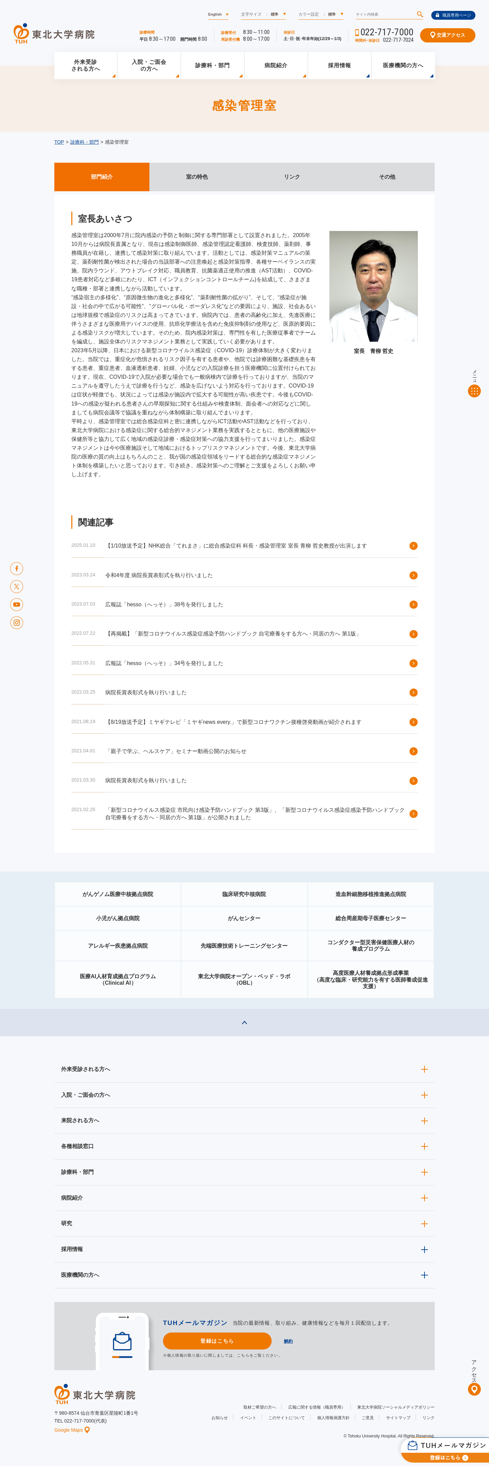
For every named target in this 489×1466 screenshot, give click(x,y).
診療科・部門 (212, 65)
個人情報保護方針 (333, 1417)
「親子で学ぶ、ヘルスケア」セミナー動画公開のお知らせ (176, 751)
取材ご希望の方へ (259, 1407)
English (215, 14)
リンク (428, 1417)
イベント (248, 1417)
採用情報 (339, 65)
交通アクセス (447, 35)
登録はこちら (217, 1341)
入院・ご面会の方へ (149, 65)
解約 (288, 1341)
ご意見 (368, 1417)
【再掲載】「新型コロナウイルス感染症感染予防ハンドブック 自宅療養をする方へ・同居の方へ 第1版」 (233, 634)
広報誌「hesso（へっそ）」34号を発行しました (164, 663)
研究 (66, 1223)
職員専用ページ (453, 15)
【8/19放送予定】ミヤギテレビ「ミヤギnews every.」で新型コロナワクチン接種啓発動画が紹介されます (233, 722)
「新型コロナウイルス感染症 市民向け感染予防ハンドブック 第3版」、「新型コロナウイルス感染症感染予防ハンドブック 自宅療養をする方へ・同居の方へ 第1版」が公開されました (255, 813)
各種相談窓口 (77, 1146)
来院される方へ (80, 1120)
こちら (243, 1355)
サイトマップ (398, 1417)
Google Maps (72, 1430)
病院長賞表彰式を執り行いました (146, 692)
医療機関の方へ (403, 65)
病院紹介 (276, 65)
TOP (59, 142)
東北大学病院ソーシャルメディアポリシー (396, 1407)
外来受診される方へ (85, 65)
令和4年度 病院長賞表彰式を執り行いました (159, 575)
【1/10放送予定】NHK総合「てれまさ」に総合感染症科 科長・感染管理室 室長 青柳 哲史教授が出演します (236, 546)
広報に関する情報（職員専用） (316, 1407)
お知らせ (220, 1417)
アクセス (474, 1369)
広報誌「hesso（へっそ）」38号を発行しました (164, 604)
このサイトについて (286, 1417)
